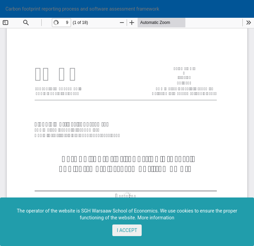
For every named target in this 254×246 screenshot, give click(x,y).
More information (155, 217)
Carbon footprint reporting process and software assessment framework (82, 9)
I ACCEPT (127, 230)
